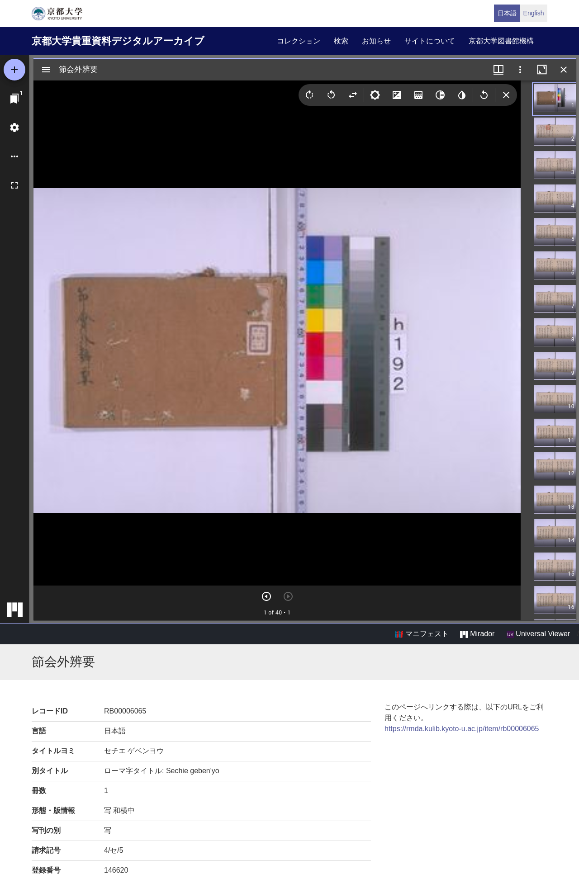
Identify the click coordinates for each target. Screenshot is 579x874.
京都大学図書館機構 (501, 41)
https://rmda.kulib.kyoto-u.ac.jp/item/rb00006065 (461, 728)
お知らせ (376, 41)
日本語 (507, 13)
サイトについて (429, 41)
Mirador (477, 634)
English (533, 13)
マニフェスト (421, 634)
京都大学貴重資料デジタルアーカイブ (118, 41)
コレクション (298, 41)
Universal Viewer (538, 634)
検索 (341, 41)
